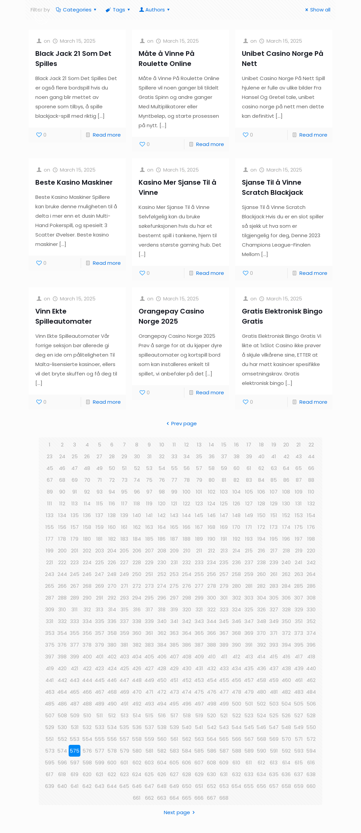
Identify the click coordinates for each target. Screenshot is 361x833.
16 (236, 444)
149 (249, 515)
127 (249, 503)
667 (211, 797)
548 (286, 727)
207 (149, 550)
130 (286, 503)
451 (174, 680)
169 (224, 527)
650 (186, 786)
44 (311, 456)
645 (124, 786)
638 (311, 774)
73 (124, 479)
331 (49, 621)
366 (211, 633)
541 (199, 727)
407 (174, 656)
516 (162, 715)
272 (137, 585)
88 (311, 479)
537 (149, 727)
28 (112, 456)
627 (174, 774)
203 (99, 550)
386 (186, 644)
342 (186, 621)
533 (99, 727)
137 (99, 515)
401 (100, 656)
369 (248, 633)
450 (162, 680)
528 (311, 715)
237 (249, 562)
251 (149, 574)
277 (199, 585)
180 (87, 538)
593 (298, 750)
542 (211, 727)
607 (199, 762)
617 (49, 774)
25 (75, 456)
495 (174, 703)
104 (236, 491)
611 (249, 762)
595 (50, 762)
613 (274, 762)
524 (261, 715)
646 (137, 786)
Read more (107, 134)
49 (99, 468)
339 (149, 621)
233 (199, 562)
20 (286, 444)
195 (274, 538)
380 (111, 644)
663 (161, 797)
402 (111, 656)
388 (211, 644)
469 (124, 691)
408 (186, 656)
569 (274, 739)
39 (249, 456)
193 (249, 538)
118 (137, 503)
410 (212, 656)
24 (62, 456)
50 (112, 468)
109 (298, 491)
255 (199, 574)
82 (236, 479)
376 (62, 644)
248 (111, 574)
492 (136, 703)
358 (112, 633)
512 (112, 715)
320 (186, 609)
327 (273, 609)
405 (149, 656)
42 (286, 456)
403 (124, 656)
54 (161, 468)
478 (236, 691)
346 (236, 621)
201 (74, 550)
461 (299, 680)
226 (112, 562)
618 (62, 774)
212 (211, 550)
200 (62, 550)
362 (161, 633)
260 (261, 574)
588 (236, 750)
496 (186, 703)
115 (99, 503)
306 (286, 597)
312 (87, 609)
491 (124, 703)
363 (174, 633)
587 (224, 750)
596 (62, 762)
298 (186, 597)
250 (136, 574)
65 (298, 468)
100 (186, 491)
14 (211, 444)
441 (49, 680)
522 (236, 715)
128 (261, 503)
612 (261, 762)
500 (236, 703)
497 (199, 703)
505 (298, 703)
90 (62, 491)
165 (174, 527)
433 (224, 668)
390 (236, 644)
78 (187, 479)
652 (211, 786)
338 (136, 621)
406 (162, 656)
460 (286, 680)
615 (299, 762)
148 (236, 515)
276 (186, 585)
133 (49, 515)
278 (211, 585)
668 (223, 797)
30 (137, 456)
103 (224, 491)
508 (62, 715)
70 (87, 479)
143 (174, 515)
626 (161, 774)
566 (236, 739)
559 (149, 739)
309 (49, 609)
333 (74, 621)
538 (162, 727)
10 (161, 444)
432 (211, 668)
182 (112, 538)
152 (286, 515)
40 (261, 456)
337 (124, 621)
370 (261, 633)
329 (298, 609)
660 (311, 786)
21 (298, 444)
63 (274, 468)
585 (199, 750)
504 (286, 703)
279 (224, 585)
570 (286, 739)
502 (261, 703)
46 (62, 468)
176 (311, 527)
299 (199, 597)
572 (311, 739)
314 (112, 609)
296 (161, 597)
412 (236, 656)
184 (137, 538)
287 (49, 597)
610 (236, 762)
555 (100, 739)
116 (112, 503)
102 (211, 491)
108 (286, 491)
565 (224, 739)
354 (62, 633)
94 (112, 491)
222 (62, 562)
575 (74, 750)
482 (286, 691)
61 (249, 468)
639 (49, 786)
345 (224, 621)
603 (149, 762)
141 (149, 515)
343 (199, 621)
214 (236, 550)
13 (199, 444)
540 (186, 727)
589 (249, 750)
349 (274, 621)
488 (87, 703)
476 (211, 691)
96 (137, 491)
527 (298, 715)
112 (62, 503)
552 (62, 739)
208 (161, 550)
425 (124, 668)
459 (274, 680)
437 (274, 668)
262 (286, 574)
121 (174, 503)
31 (149, 456)
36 (212, 456)
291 (99, 597)
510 (87, 715)
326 (261, 609)
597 (74, 762)
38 (236, 456)
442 (62, 680)
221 (49, 562)
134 (62, 515)
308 (311, 597)
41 (273, 456)
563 (199, 739)
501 (249, 703)
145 (199, 515)
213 (224, 550)
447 (124, 680)
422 (87, 668)
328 (286, 609)
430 (186, 668)
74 (137, 479)
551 (49, 739)
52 (137, 468)
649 (174, 786)
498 (211, 703)
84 (261, 479)
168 (211, 527)
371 (274, 633)
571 (299, 739)
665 (186, 797)
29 (124, 456)
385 (174, 644)
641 (75, 786)
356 (87, 633)
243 (49, 574)
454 (212, 680)
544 (236, 727)
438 (286, 668)
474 (186, 691)
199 (49, 550)
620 (87, 774)
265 (49, 585)
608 (211, 762)
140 (137, 515)
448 (137, 680)
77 (174, 479)
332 (62, 621)
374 (311, 633)
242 (311, 562)
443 (74, 680)
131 (298, 503)
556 (112, 739)
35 (199, 456)
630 (211, 774)
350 (286, 621)
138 (112, 515)
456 (236, 680)
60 (236, 468)
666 (199, 797)
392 (261, 644)
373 (298, 633)
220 (311, 550)
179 (74, 538)
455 (224, 680)
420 (62, 668)
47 (74, 468)
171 (249, 527)
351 (299, 621)
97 (149, 491)
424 (112, 668)
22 (311, 444)
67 (50, 479)
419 (50, 668)
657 (274, 786)
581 (149, 750)
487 (74, 703)
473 (174, 691)
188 (186, 538)
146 (212, 515)
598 (87, 762)
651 (199, 786)
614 (286, 762)
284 (286, 585)
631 (224, 774)
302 (236, 597)
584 (186, 750)
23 (49, 456)
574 (62, 750)
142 (162, 515)
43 (298, 456)
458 (261, 680)
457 (249, 680)
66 (311, 468)
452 (186, 680)
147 (224, 515)
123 (199, 503)
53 (149, 468)
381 (124, 644)
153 (299, 515)
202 (87, 550)
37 (224, 456)
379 (99, 644)
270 (112, 585)
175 (299, 527)
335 (99, 621)
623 (124, 774)
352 (311, 621)
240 (286, 562)
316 (137, 609)
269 (99, 585)
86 (286, 479)
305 (274, 597)
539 (174, 727)
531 (75, 727)
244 (62, 574)
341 (174, 621)
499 (224, 703)
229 (149, 562)
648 (162, 786)
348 (261, 621)
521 (224, 715)
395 (298, 644)
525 (274, 715)
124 (211, 503)
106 (261, 491)
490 (112, 703)
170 (236, 527)
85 (273, 479)
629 (199, 774)
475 (199, 691)
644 (112, 786)
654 (236, 786)
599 (99, 762)
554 (87, 739)
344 (211, 621)
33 (174, 456)
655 (249, 786)
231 (174, 562)
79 (199, 479)
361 (149, 633)
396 (311, 644)
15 (223, 444)
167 (199, 527)
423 (99, 668)
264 (311, 574)
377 (74, 644)
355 (74, 633)
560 (162, 739)
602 (137, 762)
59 (224, 468)
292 (112, 597)
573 (50, 750)
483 (298, 691)
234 (211, 562)
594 (311, 750)
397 (49, 656)
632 (236, 774)
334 (87, 621)
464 (62, 691)
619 (74, 774)
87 (299, 479)
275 (174, 585)
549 (298, 727)
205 (124, 550)
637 (298, 774)
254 (186, 574)
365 (199, 633)
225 (99, 562)
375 (50, 644)
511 (99, 715)
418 (311, 656)
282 (261, 585)
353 (50, 633)
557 (124, 739)
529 (49, 727)
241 (298, 562)
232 (186, 562)
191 (224, 538)
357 (99, 633)
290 (87, 597)
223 (74, 562)
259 (248, 574)
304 (261, 597)
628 (186, 774)
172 (261, 527)
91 (74, 491)
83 (249, 479)
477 (224, 691)
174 (286, 527)
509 (74, 715)
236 (236, 562)
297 (174, 597)
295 (149, 597)
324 (236, 609)
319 (174, 609)
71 (99, 479)
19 (274, 444)
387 (199, 644)
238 (261, 562)
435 (249, 668)
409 (199, 656)
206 (137, 550)
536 (137, 727)
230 (161, 562)
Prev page (180, 423)
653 (224, 786)
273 (149, 585)
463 (50, 691)
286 (311, 585)
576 (87, 750)
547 (274, 727)
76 (162, 479)
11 (174, 444)
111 (49, 503)
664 (174, 797)
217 (274, 550)
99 (174, 491)
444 (87, 680)
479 (249, 691)
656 (261, 786)
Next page (180, 812)
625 (149, 774)
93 (100, 491)
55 (174, 468)
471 (149, 691)
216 (261, 550)
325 (248, 609)
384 (162, 644)
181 (99, 538)
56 (186, 468)
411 (224, 656)
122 (186, 503)
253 (174, 574)
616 (311, 762)
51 (124, 468)
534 (112, 727)
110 (311, 491)
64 (286, 468)
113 (74, 503)
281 (249, 585)
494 (162, 703)
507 (50, 715)
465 (74, 691)
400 (87, 656)
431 (199, 668)
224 (87, 562)
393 (273, 644)
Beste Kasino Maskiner (74, 182)
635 (274, 774)
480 (261, 691)
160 (112, 527)
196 (286, 538)
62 (261, 468)
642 (87, 786)
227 (124, 562)
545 (249, 727)
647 (149, 786)
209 (174, 550)
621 (99, 774)
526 (286, 715)
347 (249, 621)
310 (62, 609)
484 (311, 691)
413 (249, 656)
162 (137, 527)
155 (49, 527)
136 (87, 515)
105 (249, 491)
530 (62, 727)
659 (298, 786)
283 (273, 585)
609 (223, 762)
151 (273, 515)
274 (161, 585)
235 (223, 562)
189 (199, 538)
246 (87, 574)
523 (248, 715)
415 (273, 656)
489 (99, 703)
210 (186, 550)
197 (298, 538)
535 (124, 727)
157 (75, 527)
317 (149, 609)
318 (162, 609)
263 (298, 574)
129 (274, 503)
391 (249, 644)
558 (137, 739)
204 (111, 550)
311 (74, 609)
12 (186, 444)
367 (223, 633)
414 (261, 656)
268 (87, 585)
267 (74, 585)
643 (99, 786)
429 (174, 668)
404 (137, 656)
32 (162, 456)
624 (136, 774)
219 (298, 550)
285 (298, 585)
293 (124, 597)
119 (149, 503)
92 (87, 491)
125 (224, 503)
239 (273, 562)
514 (137, 715)
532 (87, 727)
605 (174, 762)
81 (224, 479)
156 (62, 527)
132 (311, 503)
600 (111, 762)
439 (298, 668)
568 (261, 739)
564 (211, 739)
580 (137, 750)
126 (236, 503)
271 (124, 585)
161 (124, 527)
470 (137, 691)
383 (149, 644)
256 (211, 574)
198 (311, 538)
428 (161, 668)
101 (199, 491)
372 (286, 633)
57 (199, 468)
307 (298, 597)
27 (99, 456)
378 (87, 644)
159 (100, 527)
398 (62, 656)
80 (212, 479)
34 (186, 456)
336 (111, 621)
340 (162, 621)
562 (186, 739)
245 (74, 574)
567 (249, 739)
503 (274, 703)
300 (211, 597)
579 (124, 750)
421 (74, 668)
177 (49, 538)
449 (149, 680)
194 (261, 538)
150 (261, 515)
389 (223, 644)
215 (249, 550)
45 (49, 468)
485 (50, 703)
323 (224, 609)
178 (62, 538)
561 (174, 739)
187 (174, 538)
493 (149, 703)
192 (236, 538)
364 (186, 633)
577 (99, 750)
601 (124, 762)
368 (236, 633)
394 (286, 644)
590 (261, 750)
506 (311, 703)
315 (124, 609)
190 (211, 538)
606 (186, 762)
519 (199, 715)
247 (99, 574)
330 (311, 609)
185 (149, 538)
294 (136, 597)
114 (87, 503)
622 (112, 774)
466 (87, 691)
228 (137, 562)
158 (87, 527)
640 (62, 786)
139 (124, 515)
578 (112, 750)
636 (286, 774)
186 (162, 538)
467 (99, 691)
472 (161, 691)
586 (211, 750)
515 (149, 715)
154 (311, 515)
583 (174, 750)
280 (236, 585)
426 (136, 668)
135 (75, 515)
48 (87, 468)
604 (162, 762)
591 (274, 750)
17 (249, 444)
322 (211, 609)
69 (75, 479)
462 (311, 680)
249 (124, 574)
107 (274, 491)
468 (112, 691)
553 (74, 739)
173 (274, 527)
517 (174, 715)
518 (187, 715)
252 (161, 574)
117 (124, 503)
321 (199, 609)
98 (162, 491)
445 (100, 680)
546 (261, 727)
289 (74, 597)
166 (186, 527)
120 (162, 503)
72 (112, 479)
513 (124, 715)
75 (149, 479)
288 (62, 597)
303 (248, 597)
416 (286, 656)
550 (311, 727)
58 (211, 468)
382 (137, 644)
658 (286, 786)
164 (162, 527)
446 (112, 680)
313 (99, 609)
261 (274, 574)
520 (211, 715)
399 (74, 656)
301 (224, 597)
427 (149, 668)
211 (199, 550)
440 (311, 668)
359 (124, 633)
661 (137, 797)
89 (50, 491)
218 (286, 550)
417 (299, 656)
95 (124, 491)
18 (261, 444)
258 (236, 574)
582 (161, 750)
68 (62, 479)
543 (224, 727)
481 (274, 691)
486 (62, 703)
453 (199, 680)
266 (62, 585)
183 (124, 538)
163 (149, 527)
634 (261, 774)
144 (186, 515)
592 (286, 750)
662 (149, 797)
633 (248, 774)
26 (87, 456)
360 (136, 633)
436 (261, 668)
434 (236, 668)
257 (223, 574)
